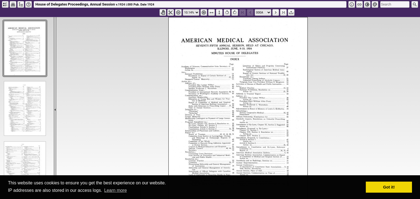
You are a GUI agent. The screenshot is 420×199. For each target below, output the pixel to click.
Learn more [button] (115, 190)
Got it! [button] (389, 187)
